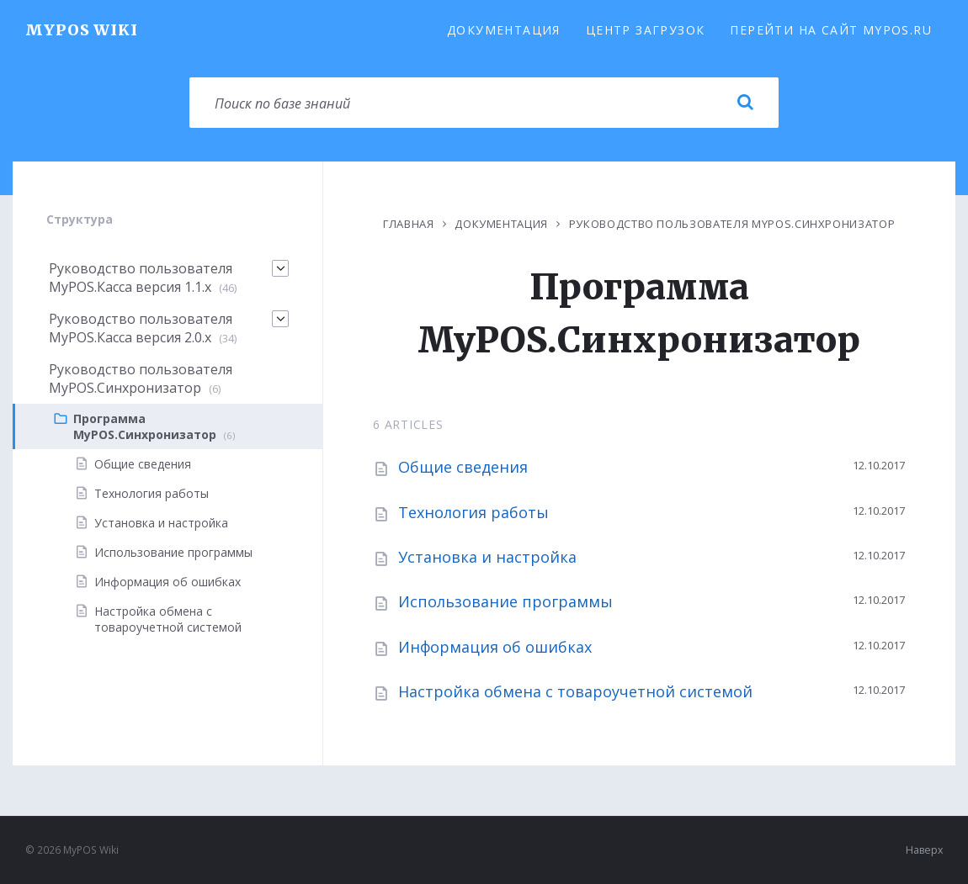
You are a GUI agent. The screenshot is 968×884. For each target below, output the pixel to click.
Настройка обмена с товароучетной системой (575, 691)
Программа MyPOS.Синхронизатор (144, 426)
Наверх (924, 850)
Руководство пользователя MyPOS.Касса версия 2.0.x (140, 328)
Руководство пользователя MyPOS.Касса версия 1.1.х (140, 277)
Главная (408, 223)
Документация (504, 30)
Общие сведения (463, 467)
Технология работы (473, 512)
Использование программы (505, 601)
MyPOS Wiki (81, 30)
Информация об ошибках (495, 647)
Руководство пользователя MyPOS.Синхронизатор (732, 223)
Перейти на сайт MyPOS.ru (831, 30)
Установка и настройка (487, 557)
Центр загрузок (645, 30)
